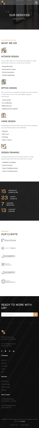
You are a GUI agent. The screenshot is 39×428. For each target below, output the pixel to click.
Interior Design (5, 384)
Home (15, 19)
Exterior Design (5, 387)
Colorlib (22, 421)
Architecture (5, 381)
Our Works (4, 366)
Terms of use (14, 425)
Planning (3, 390)
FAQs (2, 372)
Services (3, 363)
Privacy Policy (25, 425)
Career (3, 369)
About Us (4, 360)
